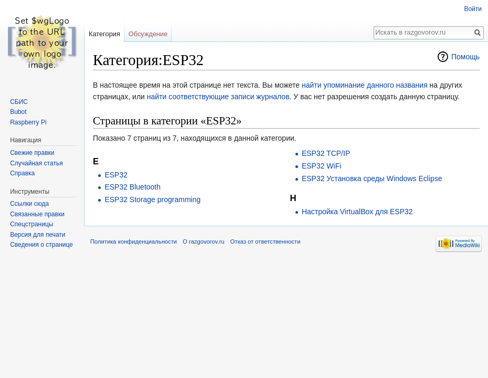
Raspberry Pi (28, 122)
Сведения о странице (41, 244)
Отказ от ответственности (265, 241)
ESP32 (116, 175)
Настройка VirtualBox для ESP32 (357, 211)
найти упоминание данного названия (365, 85)
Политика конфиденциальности (133, 241)
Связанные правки (37, 214)
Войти (473, 9)
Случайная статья (36, 163)
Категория (104, 34)
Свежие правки (32, 152)
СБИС (19, 102)
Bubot (18, 112)
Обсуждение (148, 34)
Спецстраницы (31, 224)
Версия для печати (37, 234)
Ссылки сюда (29, 203)
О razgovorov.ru (203, 241)
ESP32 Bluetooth (132, 187)
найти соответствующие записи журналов (218, 96)
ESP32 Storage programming (152, 199)
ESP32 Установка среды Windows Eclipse (372, 178)
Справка (22, 173)
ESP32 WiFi (321, 166)
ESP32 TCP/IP (326, 153)
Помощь (465, 56)
